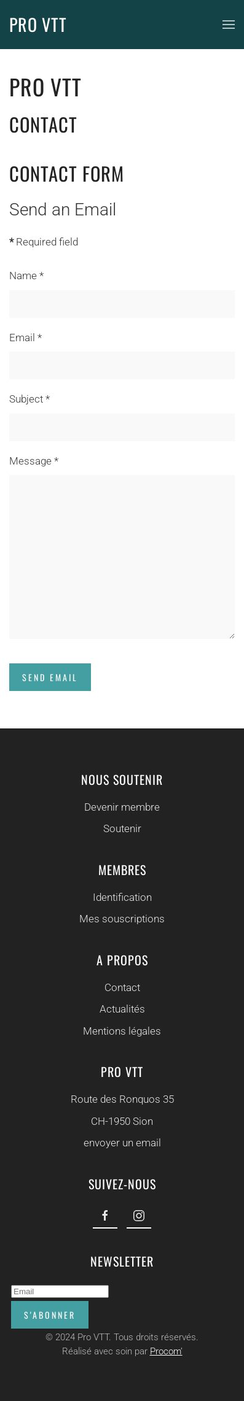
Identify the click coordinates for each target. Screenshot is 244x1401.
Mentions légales (121, 1031)
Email (25, 337)
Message (33, 461)
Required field (43, 242)
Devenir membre (121, 807)
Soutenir (121, 828)
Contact (120, 987)
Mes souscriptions (120, 919)
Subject (29, 399)
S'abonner (48, 1314)
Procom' (164, 1351)
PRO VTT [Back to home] (38, 24)
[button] (228, 24)
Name (26, 275)
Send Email (50, 677)
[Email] (58, 1291)
